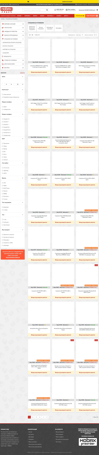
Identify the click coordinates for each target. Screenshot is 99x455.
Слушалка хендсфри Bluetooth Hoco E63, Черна (39, 216)
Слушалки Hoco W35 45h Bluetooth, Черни (87, 216)
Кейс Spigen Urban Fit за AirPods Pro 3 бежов (39, 103)
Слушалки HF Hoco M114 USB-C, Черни (63, 179)
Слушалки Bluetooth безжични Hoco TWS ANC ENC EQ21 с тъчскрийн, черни (63, 141)
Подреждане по (71, 34)
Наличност (5, 89)
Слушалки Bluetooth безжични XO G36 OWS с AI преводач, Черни (87, 254)
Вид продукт (6, 229)
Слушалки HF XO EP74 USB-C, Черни (63, 291)
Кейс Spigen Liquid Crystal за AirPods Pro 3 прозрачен (87, 103)
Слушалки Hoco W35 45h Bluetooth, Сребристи (39, 254)
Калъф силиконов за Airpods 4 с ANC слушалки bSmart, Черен (87, 366)
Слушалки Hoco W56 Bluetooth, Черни (63, 216)
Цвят (3, 138)
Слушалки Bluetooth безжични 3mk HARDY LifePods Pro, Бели (87, 329)
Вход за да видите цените (39, 72)
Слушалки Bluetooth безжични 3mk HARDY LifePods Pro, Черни (39, 404)
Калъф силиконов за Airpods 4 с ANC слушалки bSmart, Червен (63, 366)
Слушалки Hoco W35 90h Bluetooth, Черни (39, 141)
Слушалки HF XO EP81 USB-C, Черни (39, 291)
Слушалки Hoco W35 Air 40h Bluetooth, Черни (87, 141)
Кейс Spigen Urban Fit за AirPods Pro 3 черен (87, 66)
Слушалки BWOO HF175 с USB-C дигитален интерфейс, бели (63, 66)
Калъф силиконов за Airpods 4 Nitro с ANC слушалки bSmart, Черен (39, 367)
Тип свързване (6, 202)
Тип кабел (5, 163)
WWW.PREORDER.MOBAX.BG (13, 257)
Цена (3, 76)
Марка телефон (7, 102)
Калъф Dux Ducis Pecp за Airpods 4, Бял (39, 329)
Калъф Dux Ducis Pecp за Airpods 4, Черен (63, 329)
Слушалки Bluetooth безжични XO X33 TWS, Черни (63, 404)
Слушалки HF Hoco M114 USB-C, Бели (87, 179)
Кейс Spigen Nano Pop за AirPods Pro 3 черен (63, 103)
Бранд (4, 178)
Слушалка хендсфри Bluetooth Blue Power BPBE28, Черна (63, 254)
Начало (2, 19)
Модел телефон (7, 114)
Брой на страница (89, 34)
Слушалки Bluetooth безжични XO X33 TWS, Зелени (87, 404)
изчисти (22, 72)
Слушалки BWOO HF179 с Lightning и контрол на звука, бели (39, 66)
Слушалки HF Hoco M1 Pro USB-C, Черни (39, 179)
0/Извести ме (93, 212)
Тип (3, 214)
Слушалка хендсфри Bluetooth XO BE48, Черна (87, 291)
